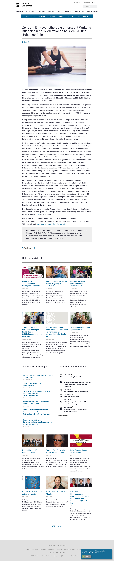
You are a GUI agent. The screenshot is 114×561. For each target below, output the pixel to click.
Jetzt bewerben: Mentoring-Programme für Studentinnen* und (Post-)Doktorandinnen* (37, 393)
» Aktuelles (20, 11)
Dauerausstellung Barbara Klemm (74, 377)
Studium (51, 11)
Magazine (77, 2)
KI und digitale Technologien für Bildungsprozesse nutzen (32, 283)
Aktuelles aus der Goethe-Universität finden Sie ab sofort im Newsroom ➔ (57, 16)
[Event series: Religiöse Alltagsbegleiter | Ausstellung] (71, 380)
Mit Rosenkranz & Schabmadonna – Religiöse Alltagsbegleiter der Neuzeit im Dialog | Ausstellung (77, 384)
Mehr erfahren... (102, 553)
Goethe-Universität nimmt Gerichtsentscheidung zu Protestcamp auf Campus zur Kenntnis (38, 422)
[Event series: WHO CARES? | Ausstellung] (72, 394)
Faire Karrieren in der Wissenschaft (78, 451)
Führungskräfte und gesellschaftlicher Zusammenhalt (77, 283)
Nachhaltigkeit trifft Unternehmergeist (29, 451)
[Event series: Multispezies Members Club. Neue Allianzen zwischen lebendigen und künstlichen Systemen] (72, 389)
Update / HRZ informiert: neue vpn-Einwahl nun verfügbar (38, 376)
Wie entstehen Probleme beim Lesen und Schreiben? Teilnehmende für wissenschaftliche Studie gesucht (57, 331)
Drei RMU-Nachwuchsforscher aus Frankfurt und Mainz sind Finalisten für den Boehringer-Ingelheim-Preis (79, 497)
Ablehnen (88, 556)
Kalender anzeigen (63, 415)
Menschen (68, 11)
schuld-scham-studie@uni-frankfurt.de (51, 224)
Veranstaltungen (92, 11)
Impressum (58, 556)
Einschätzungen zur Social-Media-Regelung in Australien (56, 283)
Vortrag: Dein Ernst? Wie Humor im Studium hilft (55, 451)
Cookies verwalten (80, 556)
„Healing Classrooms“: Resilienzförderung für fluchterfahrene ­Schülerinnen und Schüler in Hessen (32, 331)
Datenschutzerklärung (68, 556)
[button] (57, 526)
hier (38, 214)
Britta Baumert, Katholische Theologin (57, 493)
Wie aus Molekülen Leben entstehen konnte (32, 493)
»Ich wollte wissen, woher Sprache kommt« (80, 328)
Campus (59, 11)
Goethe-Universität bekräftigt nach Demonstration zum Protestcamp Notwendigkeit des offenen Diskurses (36, 412)
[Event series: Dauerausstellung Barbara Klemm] (71, 374)
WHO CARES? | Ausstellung (72, 396)
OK (83, 556)
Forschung (30, 11)
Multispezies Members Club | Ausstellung (76, 391)
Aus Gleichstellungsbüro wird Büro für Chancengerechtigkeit (36, 402)
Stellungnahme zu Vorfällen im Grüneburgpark (33, 384)
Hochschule (79, 11)
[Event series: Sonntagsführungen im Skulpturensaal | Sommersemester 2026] (72, 407)
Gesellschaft (41, 11)
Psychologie (28, 248)
